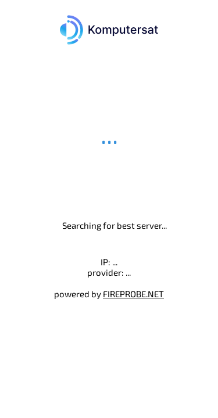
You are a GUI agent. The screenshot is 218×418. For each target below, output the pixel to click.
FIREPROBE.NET (133, 294)
